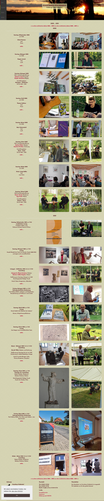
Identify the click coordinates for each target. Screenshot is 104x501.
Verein (2, 12)
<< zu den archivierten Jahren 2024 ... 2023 (42, 26)
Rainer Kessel (18, 195)
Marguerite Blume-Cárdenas (19, 273)
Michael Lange (19, 76)
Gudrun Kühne (19, 145)
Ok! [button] (17, 495)
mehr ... (21, 65)
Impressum (42, 494)
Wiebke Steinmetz (19, 78)
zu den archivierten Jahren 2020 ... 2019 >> (67, 26)
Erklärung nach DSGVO (45, 496)
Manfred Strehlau (18, 146)
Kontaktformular (43, 492)
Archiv (2, 17)
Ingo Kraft (19, 196)
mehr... (21, 46)
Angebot (3, 7)
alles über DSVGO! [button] (17, 491)
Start (2, 2)
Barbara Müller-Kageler (19, 274)
